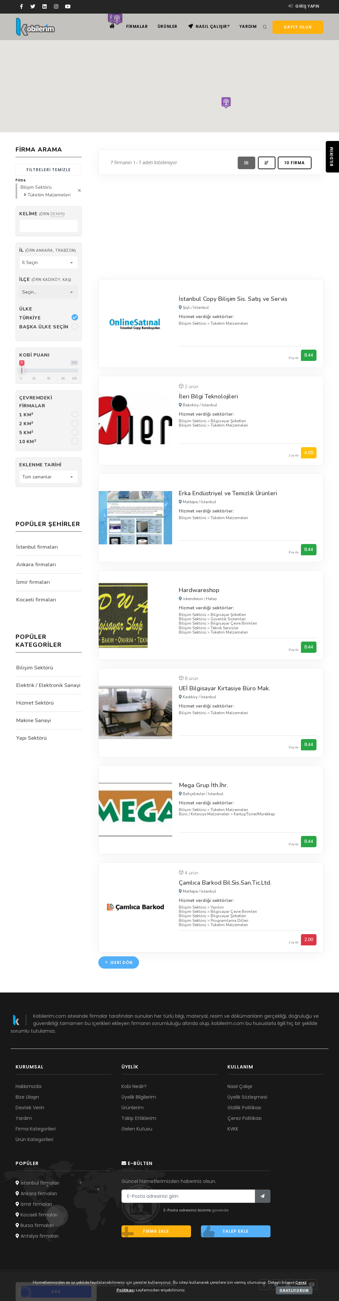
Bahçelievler (194, 793)
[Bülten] (262, 1196)
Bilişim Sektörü (192, 323)
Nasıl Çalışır (240, 1086)
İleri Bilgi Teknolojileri (208, 396)
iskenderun (193, 598)
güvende (220, 1210)
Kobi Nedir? (134, 1086)
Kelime (42, 214)
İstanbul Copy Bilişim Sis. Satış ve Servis (233, 299)
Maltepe (190, 502)
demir (57, 214)
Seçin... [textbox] (29, 292)
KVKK (232, 1129)
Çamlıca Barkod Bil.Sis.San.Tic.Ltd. (225, 883)
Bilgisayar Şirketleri (228, 421)
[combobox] (48, 262)
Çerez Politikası (244, 1118)
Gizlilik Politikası (244, 1107)
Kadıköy (190, 697)
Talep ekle (225, 1231)
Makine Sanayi (33, 720)
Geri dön (119, 962)
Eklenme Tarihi (40, 465)
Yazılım (217, 907)
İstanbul (201, 307)
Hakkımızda (28, 1086)
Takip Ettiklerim (138, 1118)
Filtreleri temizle (48, 169)
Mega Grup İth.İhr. (203, 785)
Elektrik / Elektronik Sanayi (48, 685)
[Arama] (265, 27)
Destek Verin (30, 1107)
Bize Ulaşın (27, 1097)
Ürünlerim (132, 1107)
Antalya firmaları (37, 1236)
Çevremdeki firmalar (35, 402)
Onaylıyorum (294, 1290)
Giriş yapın (303, 6)
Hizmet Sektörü (35, 703)
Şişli (186, 307)
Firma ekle (145, 1231)
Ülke (25, 309)
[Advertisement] (210, 225)
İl (47, 250)
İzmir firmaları (33, 582)
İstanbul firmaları (37, 547)
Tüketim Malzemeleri (229, 323)
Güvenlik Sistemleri (228, 619)
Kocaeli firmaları (36, 599)
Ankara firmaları (36, 564)
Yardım (248, 27)
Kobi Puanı (34, 355)
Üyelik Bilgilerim (138, 1097)
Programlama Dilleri (229, 920)
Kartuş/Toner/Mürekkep (254, 814)
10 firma (294, 163)
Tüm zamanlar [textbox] (37, 477)
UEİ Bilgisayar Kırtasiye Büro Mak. (224, 688)
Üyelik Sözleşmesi (247, 1097)
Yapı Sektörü (31, 738)
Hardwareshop (199, 590)
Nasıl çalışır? (208, 27)
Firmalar (136, 27)
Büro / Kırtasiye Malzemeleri (204, 814)
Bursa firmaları (35, 1225)
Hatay (211, 598)
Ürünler (167, 27)
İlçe (45, 279)
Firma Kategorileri (36, 1129)
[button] (226, 103)
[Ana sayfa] (111, 27)
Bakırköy (191, 405)
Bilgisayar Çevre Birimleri (234, 623)
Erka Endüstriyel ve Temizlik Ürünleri (228, 493)
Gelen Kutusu (136, 1129)
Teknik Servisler (224, 628)
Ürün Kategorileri (34, 1139)
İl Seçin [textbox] (30, 262)
